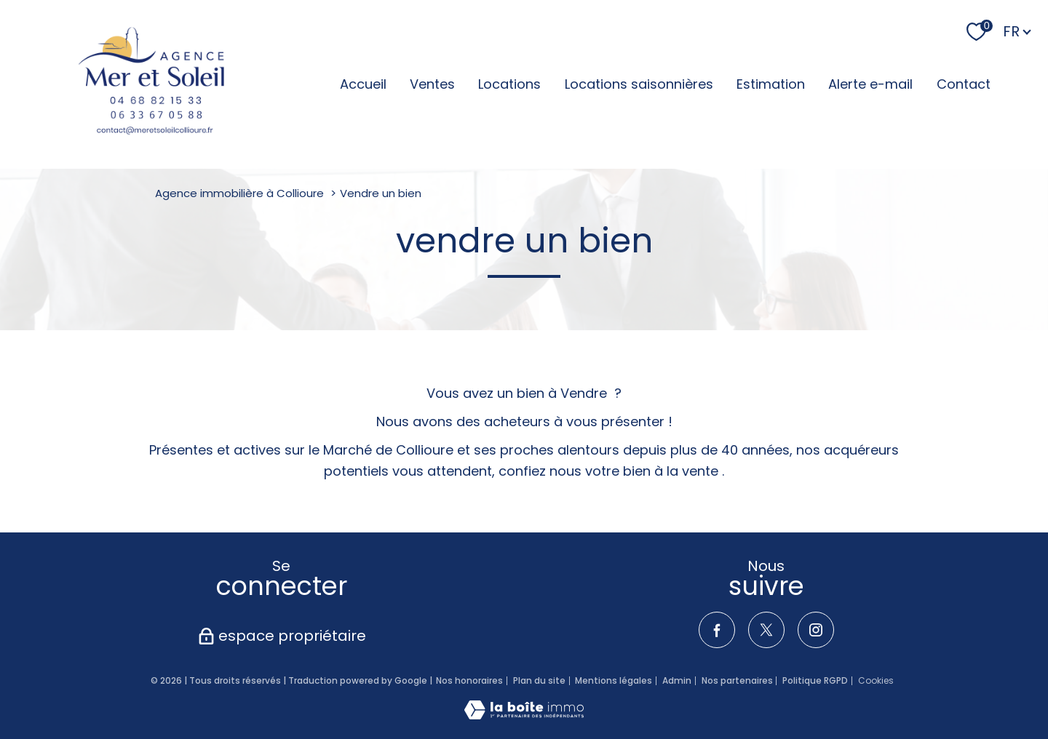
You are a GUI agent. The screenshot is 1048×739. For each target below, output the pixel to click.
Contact (964, 84)
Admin (676, 680)
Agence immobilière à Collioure (239, 193)
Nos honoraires (469, 680)
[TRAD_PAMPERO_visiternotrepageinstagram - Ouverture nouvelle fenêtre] (816, 630)
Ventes (432, 84)
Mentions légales (613, 680)
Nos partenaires (737, 680)
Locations (509, 84)
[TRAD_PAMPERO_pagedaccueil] (151, 84)
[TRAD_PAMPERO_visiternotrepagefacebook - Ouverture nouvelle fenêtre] (717, 630)
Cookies (876, 681)
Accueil (363, 84)
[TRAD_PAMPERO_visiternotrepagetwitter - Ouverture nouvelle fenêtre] (766, 630)
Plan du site (539, 680)
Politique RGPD (815, 680)
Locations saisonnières (639, 84)
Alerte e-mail (870, 84)
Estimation (771, 84)
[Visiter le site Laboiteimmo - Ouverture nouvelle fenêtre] (524, 715)
